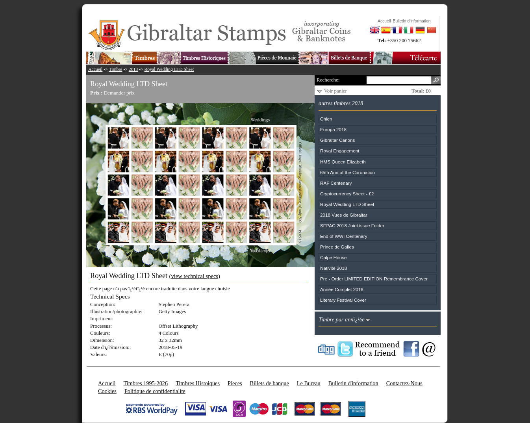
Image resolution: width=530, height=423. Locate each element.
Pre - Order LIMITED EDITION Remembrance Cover (374, 278)
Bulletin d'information (353, 383)
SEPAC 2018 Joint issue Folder (352, 225)
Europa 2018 (333, 129)
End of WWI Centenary (343, 236)
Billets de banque (269, 383)
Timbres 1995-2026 (145, 383)
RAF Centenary (336, 183)
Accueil (95, 69)
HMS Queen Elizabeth (343, 161)
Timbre (115, 69)
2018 (133, 69)
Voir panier (335, 91)
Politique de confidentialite (154, 391)
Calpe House (333, 257)
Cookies (107, 391)
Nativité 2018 (333, 268)
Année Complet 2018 (341, 289)
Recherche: (328, 80)
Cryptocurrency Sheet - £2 (347, 193)
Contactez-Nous (404, 383)
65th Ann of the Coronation (347, 172)
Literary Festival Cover (343, 299)
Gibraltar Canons (337, 140)
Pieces (235, 383)
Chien (326, 118)
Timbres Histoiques (198, 383)
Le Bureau (309, 383)
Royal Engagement (339, 150)
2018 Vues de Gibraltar (343, 214)
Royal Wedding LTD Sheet (169, 69)
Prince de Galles (337, 246)
